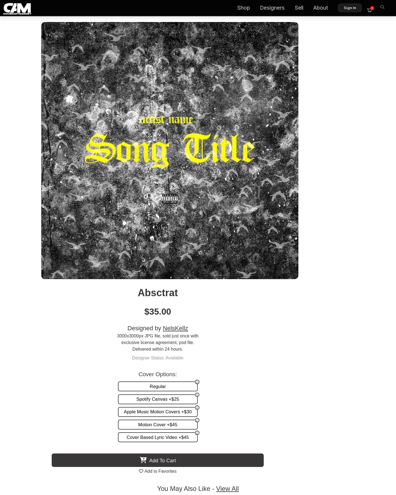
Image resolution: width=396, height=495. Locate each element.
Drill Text (153, 318)
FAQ (374, 365)
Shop (246, 8)
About (323, 8)
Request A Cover (244, 371)
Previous (18, 276)
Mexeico (66, 318)
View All (230, 223)
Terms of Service (215, 467)
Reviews (370, 371)
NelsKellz (313, 69)
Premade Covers (244, 359)
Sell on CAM (366, 376)
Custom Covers (243, 365)
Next (378, 276)
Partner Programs (361, 382)
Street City (330, 318)
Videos (234, 382)
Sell (301, 8)
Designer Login (179, 467)
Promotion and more (248, 376)
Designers (275, 8)
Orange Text (242, 318)
